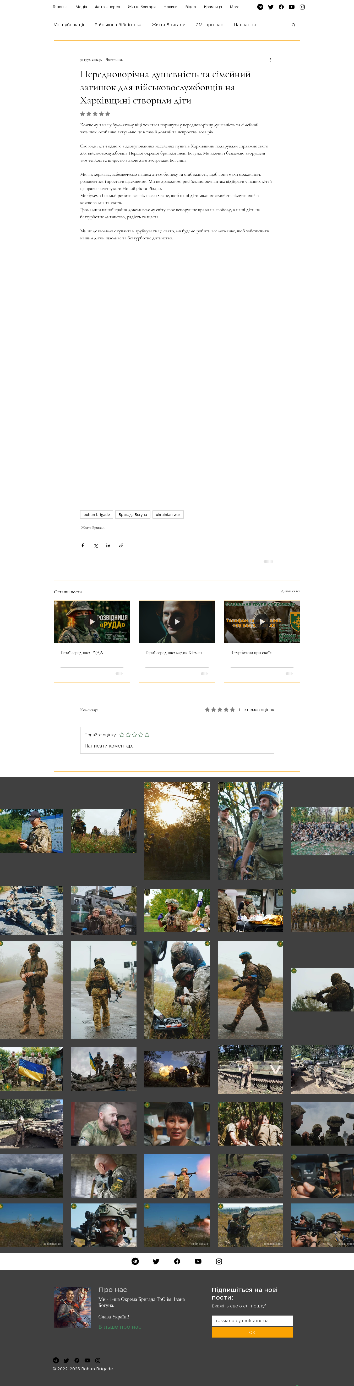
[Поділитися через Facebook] (82, 545)
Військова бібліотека (118, 24)
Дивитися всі (290, 591)
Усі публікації (69, 24)
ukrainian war (168, 514)
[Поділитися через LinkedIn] (108, 545)
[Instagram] (219, 1261)
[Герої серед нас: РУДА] (92, 622)
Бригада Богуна (133, 514)
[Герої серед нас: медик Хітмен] (177, 622)
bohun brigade (97, 514)
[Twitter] (156, 1261)
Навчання (245, 24)
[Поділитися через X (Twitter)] (95, 545)
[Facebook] (177, 1261)
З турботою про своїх (251, 652)
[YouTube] (198, 1261)
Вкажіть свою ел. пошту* (239, 1306)
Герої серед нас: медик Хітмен (173, 652)
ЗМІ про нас (209, 24)
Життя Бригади (169, 24)
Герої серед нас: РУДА (82, 652)
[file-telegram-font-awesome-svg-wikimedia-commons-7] (260, 7)
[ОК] (252, 1332)
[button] (293, 25)
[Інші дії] (271, 59)
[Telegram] (135, 1261)
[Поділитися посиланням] (121, 545)
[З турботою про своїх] (262, 622)
